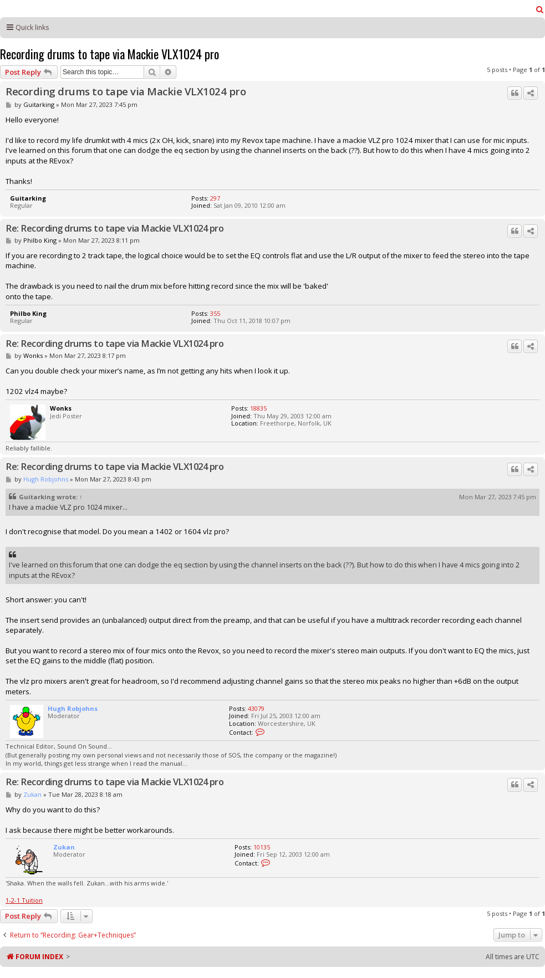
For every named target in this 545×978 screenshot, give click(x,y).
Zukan (32, 794)
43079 (256, 708)
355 (215, 313)
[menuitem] (540, 9)
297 (215, 198)
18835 (258, 408)
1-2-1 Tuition (24, 900)
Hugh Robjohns (45, 479)
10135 (261, 847)
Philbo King (40, 240)
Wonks (33, 355)
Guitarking (38, 104)
